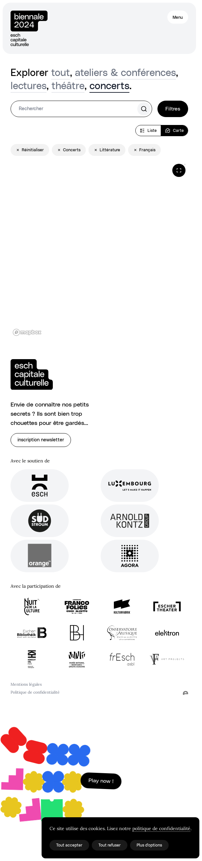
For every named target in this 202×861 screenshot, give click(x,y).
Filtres (172, 108)
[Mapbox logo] (27, 332)
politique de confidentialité (161, 828)
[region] (99, 249)
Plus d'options (149, 845)
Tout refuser (109, 845)
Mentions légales (26, 684)
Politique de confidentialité (35, 692)
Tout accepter (69, 845)
